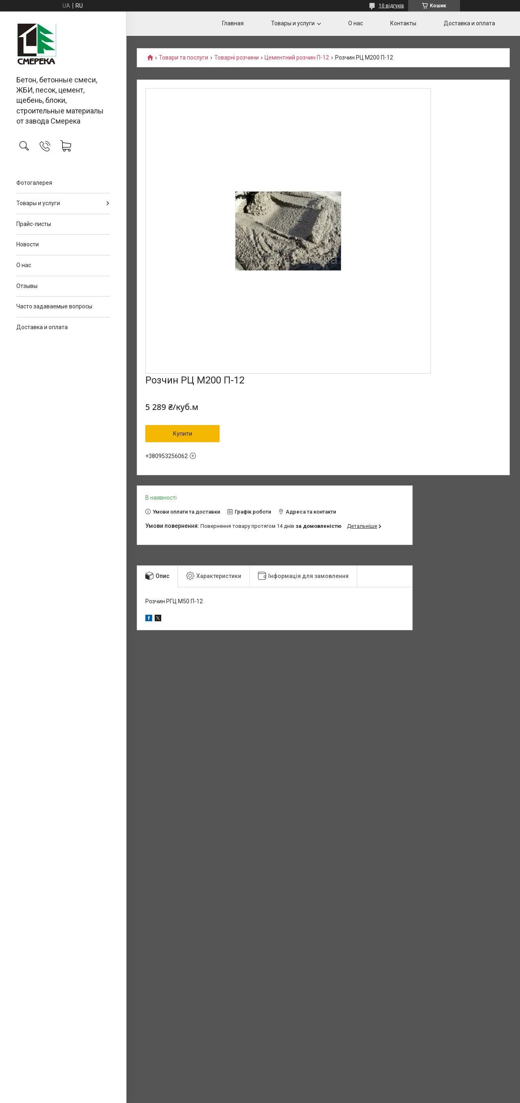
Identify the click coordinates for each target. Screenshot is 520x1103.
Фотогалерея (34, 182)
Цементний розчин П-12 (296, 58)
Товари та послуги (183, 58)
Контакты (403, 23)
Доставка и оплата (42, 327)
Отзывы (27, 286)
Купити (182, 433)
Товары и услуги (38, 203)
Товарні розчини (236, 58)
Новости (27, 244)
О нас (23, 265)
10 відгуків (391, 6)
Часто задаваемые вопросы (54, 306)
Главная (233, 23)
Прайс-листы (33, 224)
